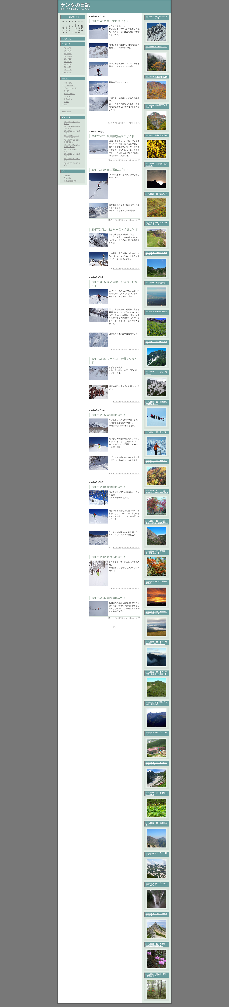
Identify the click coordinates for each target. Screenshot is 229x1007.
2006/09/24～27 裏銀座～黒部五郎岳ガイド (156, 612)
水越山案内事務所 (70, 181)
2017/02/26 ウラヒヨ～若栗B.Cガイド (72, 146)
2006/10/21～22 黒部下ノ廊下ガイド (156, 461)
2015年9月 (68, 62)
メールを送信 (66, 111)
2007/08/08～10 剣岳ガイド (156, 283)
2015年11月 (68, 56)
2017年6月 (68, 48)
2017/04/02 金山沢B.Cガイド (109, 21)
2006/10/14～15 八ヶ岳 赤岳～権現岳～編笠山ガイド (157, 522)
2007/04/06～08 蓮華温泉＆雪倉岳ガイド (156, 403)
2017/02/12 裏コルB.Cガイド (109, 557)
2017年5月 (68, 51)
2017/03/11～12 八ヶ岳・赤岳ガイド (71, 136)
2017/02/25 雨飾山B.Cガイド (109, 415)
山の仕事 (67, 96)
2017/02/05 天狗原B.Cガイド (109, 597)
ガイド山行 (68, 83)
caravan (67, 175)
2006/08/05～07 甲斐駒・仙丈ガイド (156, 794)
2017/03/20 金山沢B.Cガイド (109, 169)
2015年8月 (68, 64)
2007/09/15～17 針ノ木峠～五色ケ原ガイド (156, 223)
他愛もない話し (69, 94)
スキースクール (69, 85)
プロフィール (67, 39)
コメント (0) (135, 123)
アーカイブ (66, 44)
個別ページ (126, 123)
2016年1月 (68, 53)
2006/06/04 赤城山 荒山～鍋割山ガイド (156, 975)
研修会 (66, 102)
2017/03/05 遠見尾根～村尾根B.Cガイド (72, 141)
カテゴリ (65, 78)
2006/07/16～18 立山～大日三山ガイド (156, 884)
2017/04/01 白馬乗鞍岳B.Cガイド (112, 136)
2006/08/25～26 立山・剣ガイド (156, 733)
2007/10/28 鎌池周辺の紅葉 (156, 77)
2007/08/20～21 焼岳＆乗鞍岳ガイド (156, 253)
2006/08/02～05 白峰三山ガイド (156, 824)
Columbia (67, 178)
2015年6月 (68, 70)
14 (72, 28)
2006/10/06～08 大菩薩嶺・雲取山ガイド (155, 552)
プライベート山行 (70, 88)
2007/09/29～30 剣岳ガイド (156, 194)
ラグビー (67, 91)
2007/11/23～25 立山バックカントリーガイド (156, 17)
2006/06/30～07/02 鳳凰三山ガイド (156, 914)
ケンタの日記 (75, 5)
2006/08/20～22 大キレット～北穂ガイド (156, 763)
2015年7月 (68, 67)
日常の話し (68, 99)
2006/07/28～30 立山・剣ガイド (156, 854)
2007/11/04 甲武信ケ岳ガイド (156, 47)
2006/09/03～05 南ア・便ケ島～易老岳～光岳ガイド (156, 673)
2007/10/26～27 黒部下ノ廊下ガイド (156, 106)
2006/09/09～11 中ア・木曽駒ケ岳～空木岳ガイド (156, 643)
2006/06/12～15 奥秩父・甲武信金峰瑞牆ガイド (156, 945)
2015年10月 (68, 59)
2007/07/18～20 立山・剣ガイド (156, 372)
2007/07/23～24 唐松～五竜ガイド (156, 342)
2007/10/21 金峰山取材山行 (156, 135)
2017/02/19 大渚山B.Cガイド (109, 487)
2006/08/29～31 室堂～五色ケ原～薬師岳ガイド (156, 703)
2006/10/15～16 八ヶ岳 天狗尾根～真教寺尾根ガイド (157, 491)
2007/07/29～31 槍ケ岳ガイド (156, 312)
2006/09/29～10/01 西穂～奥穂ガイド (156, 582)
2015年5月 (68, 72)
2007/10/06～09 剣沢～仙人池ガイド (156, 165)
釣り (65, 104)
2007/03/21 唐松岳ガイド (156, 432)
